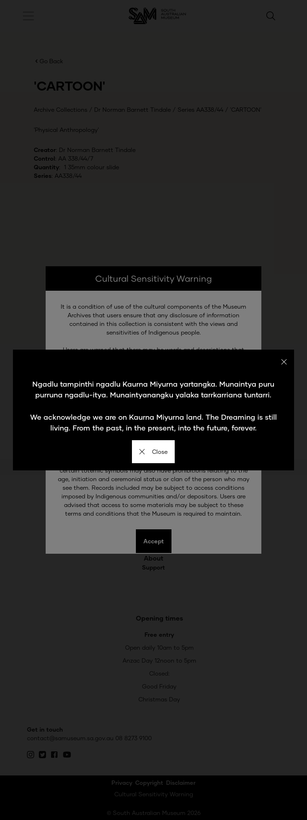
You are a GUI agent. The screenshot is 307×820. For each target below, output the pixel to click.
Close (153, 451)
